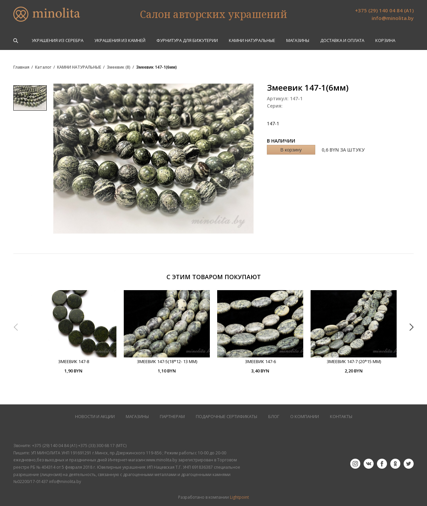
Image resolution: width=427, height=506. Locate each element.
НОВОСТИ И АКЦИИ (95, 416)
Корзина (385, 40)
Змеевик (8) (118, 67)
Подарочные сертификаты (226, 416)
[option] (73, 332)
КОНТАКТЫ (341, 416)
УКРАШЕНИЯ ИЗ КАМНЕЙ (119, 40)
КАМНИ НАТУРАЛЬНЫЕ (252, 40)
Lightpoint (239, 497)
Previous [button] (15, 327)
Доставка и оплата (342, 40)
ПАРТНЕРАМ (172, 416)
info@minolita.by (393, 18)
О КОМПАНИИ (304, 416)
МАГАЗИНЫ (137, 416)
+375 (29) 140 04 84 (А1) (384, 10)
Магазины (297, 40)
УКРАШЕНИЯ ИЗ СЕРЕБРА (57, 40)
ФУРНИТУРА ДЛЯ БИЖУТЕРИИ (187, 40)
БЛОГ (273, 416)
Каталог (43, 67)
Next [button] (411, 327)
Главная (21, 67)
